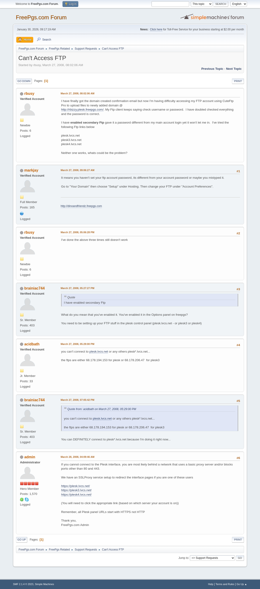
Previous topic (212, 68)
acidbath (31, 344)
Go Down (23, 81)
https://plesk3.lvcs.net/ (76, 490)
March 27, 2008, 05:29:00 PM (77, 344)
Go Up (21, 539)
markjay (31, 170)
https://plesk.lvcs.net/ (75, 486)
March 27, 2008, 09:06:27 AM (77, 170)
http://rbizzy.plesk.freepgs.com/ (82, 109)
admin (29, 457)
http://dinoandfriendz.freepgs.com (81, 206)
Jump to (183, 557)
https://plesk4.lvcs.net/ (76, 494)
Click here (156, 29)
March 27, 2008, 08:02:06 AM (77, 93)
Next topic (234, 68)
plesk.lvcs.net (98, 351)
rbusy (29, 94)
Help (210, 584)
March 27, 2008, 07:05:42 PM (77, 399)
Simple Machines (44, 584)
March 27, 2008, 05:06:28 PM (77, 232)
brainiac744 (34, 288)
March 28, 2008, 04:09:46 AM (77, 456)
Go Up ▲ (242, 584)
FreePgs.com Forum (41, 17)
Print (238, 81)
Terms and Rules (225, 584)
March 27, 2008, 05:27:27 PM (77, 288)
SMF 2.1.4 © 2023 (23, 584)
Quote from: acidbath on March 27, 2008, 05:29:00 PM (101, 409)
